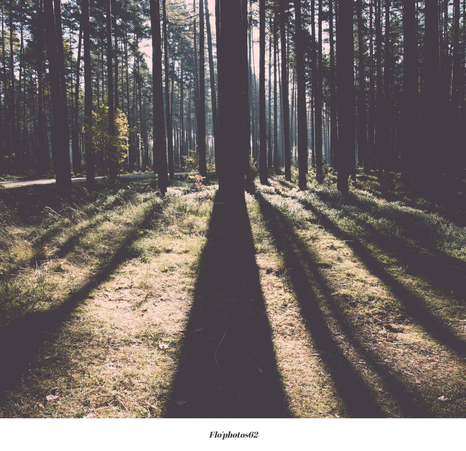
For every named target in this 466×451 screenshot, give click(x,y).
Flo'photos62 (233, 434)
